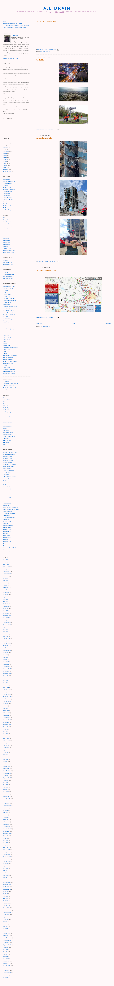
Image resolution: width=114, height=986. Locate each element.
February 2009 (6, 822)
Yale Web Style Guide (8, 278)
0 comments (52, 317)
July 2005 (5, 921)
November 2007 (7, 856)
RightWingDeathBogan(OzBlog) (10, 347)
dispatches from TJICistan (9, 373)
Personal (5, 155)
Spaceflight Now (7, 248)
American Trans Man (8, 460)
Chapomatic (6, 381)
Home (73, 323)
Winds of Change (7, 209)
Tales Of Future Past (8, 264)
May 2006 (5, 898)
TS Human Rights (7, 171)
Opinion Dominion (7, 191)
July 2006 (5, 893)
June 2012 (5, 731)
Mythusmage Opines (8, 337)
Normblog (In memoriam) (9, 189)
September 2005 (7, 917)
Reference (5, 159)
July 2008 (5, 838)
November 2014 (7, 668)
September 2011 (7, 750)
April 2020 (5, 603)
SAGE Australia (7, 521)
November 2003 (7, 968)
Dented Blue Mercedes (8, 470)
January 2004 (6, 963)
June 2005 (5, 924)
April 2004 (5, 956)
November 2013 (7, 696)
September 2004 (7, 944)
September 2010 (7, 777)
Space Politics (6, 240)
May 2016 (5, 631)
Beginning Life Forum (8, 466)
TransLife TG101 (7, 541)
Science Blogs (6, 349)
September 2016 (7, 627)
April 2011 (5, 761)
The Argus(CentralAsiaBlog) (9, 355)
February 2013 (6, 713)
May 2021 (5, 583)
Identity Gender (6, 487)
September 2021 (7, 573)
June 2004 (5, 951)
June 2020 (5, 599)
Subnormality (6, 438)
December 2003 (7, 965)
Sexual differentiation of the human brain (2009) (14, 27)
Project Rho (6, 234)
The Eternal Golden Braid (9, 250)
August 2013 (6, 703)
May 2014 (5, 682)
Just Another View (7, 495)
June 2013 (5, 706)
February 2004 (6, 961)
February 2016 (6, 638)
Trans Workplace (7, 537)
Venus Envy (6, 442)
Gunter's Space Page (8, 226)
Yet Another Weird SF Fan (9, 371)
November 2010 (7, 773)
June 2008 (5, 840)
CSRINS (5, 292)
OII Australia (6, 505)
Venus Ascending (7, 440)
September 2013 (7, 701)
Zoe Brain (16, 35)
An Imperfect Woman (8, 288)
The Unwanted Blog (7, 359)
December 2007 (7, 854)
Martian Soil (6, 230)
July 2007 (5, 866)
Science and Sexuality (8, 525)
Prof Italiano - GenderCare (9, 513)
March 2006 (6, 903)
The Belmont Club (7, 205)
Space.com (5, 246)
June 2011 (5, 757)
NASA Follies (6, 232)
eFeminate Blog (7, 478)
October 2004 (6, 942)
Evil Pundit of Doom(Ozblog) (10, 306)
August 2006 (6, 891)
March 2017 (6, 617)
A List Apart (6, 272)
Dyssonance (6, 474)
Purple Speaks (6, 515)
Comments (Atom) (46, 326)
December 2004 (7, 938)
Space (4, 167)
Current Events (45, 51)
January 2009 (6, 824)
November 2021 (7, 571)
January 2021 (6, 587)
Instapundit (5, 185)
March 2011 (6, 764)
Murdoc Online (6, 333)
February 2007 (6, 877)
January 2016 (6, 641)
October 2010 (6, 775)
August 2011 (6, 752)
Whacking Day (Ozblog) (9, 369)
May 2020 (5, 601)
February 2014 (6, 689)
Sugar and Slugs (7, 527)
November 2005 (7, 912)
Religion (5, 161)
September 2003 (7, 972)
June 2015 (5, 655)
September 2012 (7, 724)
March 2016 (6, 636)
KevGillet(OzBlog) (7, 319)
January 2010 (6, 796)
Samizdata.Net (6, 195)
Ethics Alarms (6, 304)
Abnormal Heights (7, 456)
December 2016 (7, 622)
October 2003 (6, 970)
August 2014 (6, 675)
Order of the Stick (7, 426)
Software (5, 165)
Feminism (5, 147)
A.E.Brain (57, 8)
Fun (4, 149)
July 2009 (5, 810)
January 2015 (6, 664)
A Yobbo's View (7, 179)
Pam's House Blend (7, 511)
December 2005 (7, 910)
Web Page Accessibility (8, 276)
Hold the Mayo (6, 308)
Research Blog (6, 345)
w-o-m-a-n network (7, 551)
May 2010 (5, 787)
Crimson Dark (6, 405)
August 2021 (6, 576)
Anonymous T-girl (7, 462)
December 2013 (7, 694)
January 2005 (6, 935)
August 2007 (6, 863)
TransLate (5, 539)
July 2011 (5, 754)
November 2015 (7, 645)
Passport (5, 153)
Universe (5, 365)
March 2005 (6, 931)
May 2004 (5, 954)
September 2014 (7, 673)
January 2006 (6, 907)
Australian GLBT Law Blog (9, 464)
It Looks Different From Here (10, 312)
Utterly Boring (6, 367)
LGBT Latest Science (8, 499)
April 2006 (5, 900)
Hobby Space (6, 228)
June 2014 (5, 680)
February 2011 (6, 766)
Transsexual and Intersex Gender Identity (12, 23)
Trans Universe (6, 535)
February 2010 (6, 794)
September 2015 (7, 650)
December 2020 (7, 590)
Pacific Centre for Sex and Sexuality (11, 509)
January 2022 (6, 569)
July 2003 (5, 977)
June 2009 (5, 812)
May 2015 (5, 657)
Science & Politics (7, 197)
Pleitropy (5, 343)
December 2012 (7, 717)
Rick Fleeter (6, 236)
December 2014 (7, 666)
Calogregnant (6, 401)
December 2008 (7, 826)
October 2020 (6, 592)
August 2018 (6, 608)
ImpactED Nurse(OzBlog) (9, 310)
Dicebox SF (6, 410)
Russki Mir (40, 60)
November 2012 (7, 719)
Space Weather (6, 244)
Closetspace (6, 403)
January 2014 (6, 692)
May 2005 (5, 926)
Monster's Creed (7, 503)
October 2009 (6, 803)
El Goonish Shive (7, 414)
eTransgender (6, 482)
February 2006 (6, 905)
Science (5, 163)
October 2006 (6, 886)
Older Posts (108, 323)
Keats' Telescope (7, 316)
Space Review (6, 242)
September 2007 (7, 861)
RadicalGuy (6, 519)
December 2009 (7, 798)
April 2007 (5, 873)
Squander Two (6, 353)
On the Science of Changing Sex (10, 507)
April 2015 (5, 659)
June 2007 (5, 868)
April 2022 (5, 562)
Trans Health (6, 533)
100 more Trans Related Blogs (10, 452)
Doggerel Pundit (7, 302)
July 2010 (5, 782)
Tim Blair (5, 207)
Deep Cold (5, 260)
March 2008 (6, 847)
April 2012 (5, 736)
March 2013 (6, 710)
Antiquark (5, 219)
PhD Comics (6, 430)
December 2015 (7, 643)
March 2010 (6, 791)
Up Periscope (6, 389)
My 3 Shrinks (6, 335)
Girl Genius (6, 420)
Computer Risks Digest (8, 274)
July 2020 (5, 597)
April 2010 (5, 789)
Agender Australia (7, 458)
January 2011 (6, 768)
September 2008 (7, 833)
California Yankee (7, 183)
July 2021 (5, 578)
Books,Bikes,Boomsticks (9, 181)
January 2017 (6, 620)
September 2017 (7, 615)
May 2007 (5, 870)
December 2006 (7, 882)
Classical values (7, 294)
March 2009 (6, 819)
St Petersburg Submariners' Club (10, 383)
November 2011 (7, 745)
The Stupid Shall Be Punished (10, 387)
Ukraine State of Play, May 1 (46, 270)
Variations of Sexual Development (11, 547)
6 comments (52, 49)
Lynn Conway (6, 501)
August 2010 (6, 780)
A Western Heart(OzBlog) (9, 286)
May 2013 (5, 708)
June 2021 (5, 580)
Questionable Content (8, 432)
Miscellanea (6, 151)
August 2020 (6, 594)
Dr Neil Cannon (7, 472)
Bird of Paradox (7, 468)
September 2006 (7, 889)
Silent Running (6, 203)
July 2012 (5, 729)
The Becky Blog (7, 529)
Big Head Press (6, 399)
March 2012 (6, 738)
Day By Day (6, 407)
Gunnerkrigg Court (7, 422)
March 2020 (6, 606)
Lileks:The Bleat (7, 325)
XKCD (4, 444)
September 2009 (7, 805)
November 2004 (7, 940)
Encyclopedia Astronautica (9, 224)
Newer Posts (39, 323)
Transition (5, 169)
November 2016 (7, 624)
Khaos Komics (6, 424)
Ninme (4, 341)
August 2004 (6, 947)
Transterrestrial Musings (8, 252)
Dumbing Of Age (7, 412)
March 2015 (6, 661)
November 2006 (7, 884)
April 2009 (5, 817)
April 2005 (5, 928)
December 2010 (7, 771)
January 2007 (6, 880)
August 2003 (6, 975)
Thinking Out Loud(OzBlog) (9, 361)
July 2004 (5, 949)
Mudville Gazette (7, 187)
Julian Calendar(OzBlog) (9, 314)
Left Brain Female (7, 323)
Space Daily (6, 238)
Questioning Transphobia (9, 517)
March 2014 (6, 687)
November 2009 (7, 801)
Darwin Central (6, 296)
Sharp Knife (6, 201)
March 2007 (6, 875)
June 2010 (5, 784)
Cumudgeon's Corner (8, 222)
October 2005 (6, 914)
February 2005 (6, 933)
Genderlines (6, 484)
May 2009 (5, 815)
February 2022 (6, 566)
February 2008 (6, 849)
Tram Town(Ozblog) (8, 363)
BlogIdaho (5, 290)
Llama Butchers (7, 327)
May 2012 (5, 733)
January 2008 (6, 852)
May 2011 (5, 759)
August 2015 (6, 652)
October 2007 (6, 859)
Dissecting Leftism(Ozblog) (9, 300)
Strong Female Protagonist (9, 436)
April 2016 (5, 634)
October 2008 (6, 831)
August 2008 (6, 835)
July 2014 (5, 678)
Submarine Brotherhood (8, 385)
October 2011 (6, 747)
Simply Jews (6, 351)
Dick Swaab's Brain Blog (9, 298)
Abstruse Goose (7, 397)
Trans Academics (7, 531)
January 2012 (6, 743)
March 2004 (6, 958)
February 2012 (6, 740)
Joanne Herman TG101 (8, 493)
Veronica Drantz (7, 549)
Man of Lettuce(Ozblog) (8, 329)
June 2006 (5, 896)
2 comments (52, 129)
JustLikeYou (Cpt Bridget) (9, 497)
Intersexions (6, 491)
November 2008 (7, 829)
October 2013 (6, 699)
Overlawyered (6, 193)
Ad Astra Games (7, 217)
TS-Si (4, 545)
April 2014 (5, 685)
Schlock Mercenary (7, 434)
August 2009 (6, 808)
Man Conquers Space (8, 262)
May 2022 (5, 559)
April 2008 (5, 845)
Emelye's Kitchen (7, 480)
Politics (5, 157)
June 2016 (5, 629)
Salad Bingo (6, 523)
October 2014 (6, 671)
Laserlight (5, 320)
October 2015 (6, 648)
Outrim (5, 428)
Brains (4, 141)
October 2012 (6, 722)
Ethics (4, 145)
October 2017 (6, 613)
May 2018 (5, 610)
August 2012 (6, 726)
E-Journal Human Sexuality (9, 476)
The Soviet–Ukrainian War (46, 22)
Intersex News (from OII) (9, 489)
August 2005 (6, 919)
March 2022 (6, 564)
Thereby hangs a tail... (44, 138)
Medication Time (7, 331)
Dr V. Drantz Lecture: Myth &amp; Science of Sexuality (16, 25)
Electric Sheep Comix (8, 416)
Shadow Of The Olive (8, 199)
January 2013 (6, 715)
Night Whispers (6, 339)
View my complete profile (11, 58)
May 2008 (5, 842)
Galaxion (5, 418)
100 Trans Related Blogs (9, 454)
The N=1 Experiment (8, 357)
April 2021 (5, 585)
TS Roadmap (6, 543)
